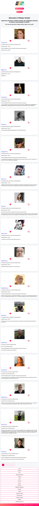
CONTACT (36, 504)
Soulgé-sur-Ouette (19, 493)
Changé (19, 476)
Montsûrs (19, 485)
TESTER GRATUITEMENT (19, 8)
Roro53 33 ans (4, 451)
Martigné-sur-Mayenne (19, 487)
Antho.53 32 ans (4, 233)
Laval (19, 468)
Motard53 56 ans (4, 397)
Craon (19, 478)
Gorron (19, 483)
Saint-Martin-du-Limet (19, 501)
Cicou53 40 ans (4, 97)
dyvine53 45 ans (4, 369)
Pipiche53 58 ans (4, 260)
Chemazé (19, 489)
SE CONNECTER (19, 11)
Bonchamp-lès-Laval (19, 474)
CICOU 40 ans (3, 124)
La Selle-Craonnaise (19, 497)
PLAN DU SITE (31, 504)
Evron (19, 472)
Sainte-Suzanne (19, 495)
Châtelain (19, 499)
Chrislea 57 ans (4, 424)
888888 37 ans (4, 69)
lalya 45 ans (3, 206)
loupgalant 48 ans (4, 151)
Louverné (19, 480)
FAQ (25, 504)
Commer (19, 491)
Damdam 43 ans (4, 342)
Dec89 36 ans (3, 315)
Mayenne (19, 470)
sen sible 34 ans (4, 42)
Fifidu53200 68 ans (4, 288)
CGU (27, 504)
